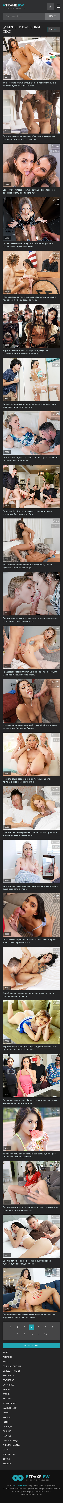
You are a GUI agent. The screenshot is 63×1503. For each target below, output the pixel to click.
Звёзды (6, 1394)
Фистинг (7, 1464)
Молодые (8, 1417)
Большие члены (11, 1371)
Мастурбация (10, 1408)
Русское (7, 1436)
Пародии (7, 1426)
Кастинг (7, 1399)
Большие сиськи (12, 1366)
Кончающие (9, 1403)
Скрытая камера (11, 1445)
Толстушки (9, 1454)
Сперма (7, 1450)
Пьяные (7, 1431)
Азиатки (7, 1357)
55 (45, 1334)
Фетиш (6, 1459)
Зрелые (6, 1389)
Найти (52, 16)
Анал (5, 1352)
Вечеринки (8, 1375)
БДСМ (5, 1361)
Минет (6, 1413)
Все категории (31, 1345)
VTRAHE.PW (20, 1485)
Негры (6, 1422)
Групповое (8, 1380)
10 (31, 1334)
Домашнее (8, 1385)
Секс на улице (10, 1440)
